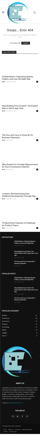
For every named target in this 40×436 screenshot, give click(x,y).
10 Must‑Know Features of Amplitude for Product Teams (18, 224)
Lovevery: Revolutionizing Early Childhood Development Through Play (19, 195)
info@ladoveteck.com (16, 403)
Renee (3, 81)
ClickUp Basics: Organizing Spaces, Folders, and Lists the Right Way (17, 77)
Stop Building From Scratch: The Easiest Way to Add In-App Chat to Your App (26, 253)
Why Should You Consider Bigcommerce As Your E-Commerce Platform (20, 165)
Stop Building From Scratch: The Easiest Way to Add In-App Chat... (20, 107)
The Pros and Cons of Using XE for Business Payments (17, 136)
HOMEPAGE (25, 43)
